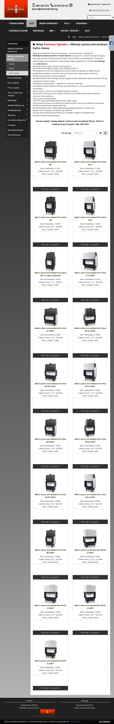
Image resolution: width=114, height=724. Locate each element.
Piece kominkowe (18, 77)
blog (87, 30)
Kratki (11, 64)
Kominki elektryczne (18, 105)
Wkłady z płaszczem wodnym (88, 37)
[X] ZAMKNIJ (104, 721)
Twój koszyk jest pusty (99, 10)
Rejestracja (95, 4)
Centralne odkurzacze (18, 120)
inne (52, 30)
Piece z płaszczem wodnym (18, 94)
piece (67, 23)
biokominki (82, 23)
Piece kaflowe (18, 82)
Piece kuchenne (14, 135)
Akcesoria (18, 115)
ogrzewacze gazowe (18, 30)
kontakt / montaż (70, 30)
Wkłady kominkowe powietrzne (18, 50)
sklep (31, 23)
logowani (106, 4)
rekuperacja (38, 30)
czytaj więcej (75, 721)
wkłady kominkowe (49, 23)
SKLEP (74, 37)
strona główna (16, 23)
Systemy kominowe (15, 130)
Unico (11, 68)
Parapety (11, 125)
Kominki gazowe (18, 110)
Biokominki (18, 100)
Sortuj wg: (66, 133)
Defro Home (106, 37)
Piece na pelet (18, 87)
